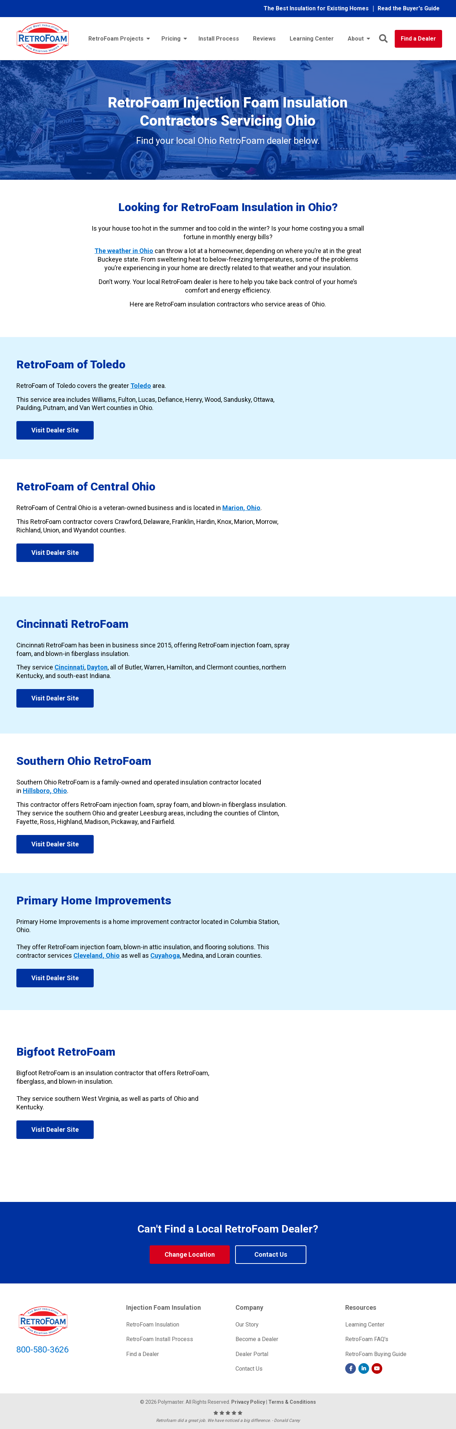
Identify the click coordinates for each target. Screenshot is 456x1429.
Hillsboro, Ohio (45, 790)
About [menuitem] (356, 38)
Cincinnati (69, 667)
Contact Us (270, 1254)
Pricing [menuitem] (171, 38)
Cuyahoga (165, 955)
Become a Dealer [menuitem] (256, 1339)
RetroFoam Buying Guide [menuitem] (375, 1354)
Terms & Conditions (292, 1402)
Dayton (97, 667)
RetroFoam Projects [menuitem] (116, 38)
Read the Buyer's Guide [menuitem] (409, 8)
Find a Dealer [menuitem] (142, 1354)
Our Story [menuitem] (247, 1324)
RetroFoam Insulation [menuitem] (152, 1324)
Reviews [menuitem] (264, 38)
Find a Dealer (418, 38)
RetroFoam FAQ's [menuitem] (366, 1339)
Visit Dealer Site (55, 430)
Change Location (190, 1254)
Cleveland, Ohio (96, 955)
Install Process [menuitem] (218, 38)
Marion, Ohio (241, 507)
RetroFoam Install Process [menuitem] (159, 1339)
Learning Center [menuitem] (312, 38)
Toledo (140, 385)
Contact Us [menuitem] (249, 1368)
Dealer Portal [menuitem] (251, 1354)
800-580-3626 (42, 1350)
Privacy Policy (248, 1402)
